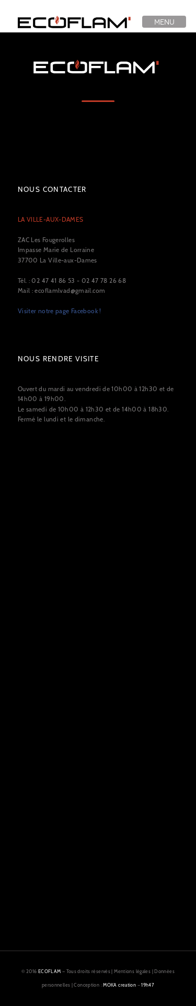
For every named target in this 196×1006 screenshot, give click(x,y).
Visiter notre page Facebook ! (59, 311)
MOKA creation (119, 985)
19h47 (147, 985)
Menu (164, 21)
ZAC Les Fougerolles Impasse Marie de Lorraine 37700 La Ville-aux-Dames (57, 239)
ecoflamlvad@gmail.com (69, 290)
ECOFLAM (49, 971)
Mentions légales (132, 971)
